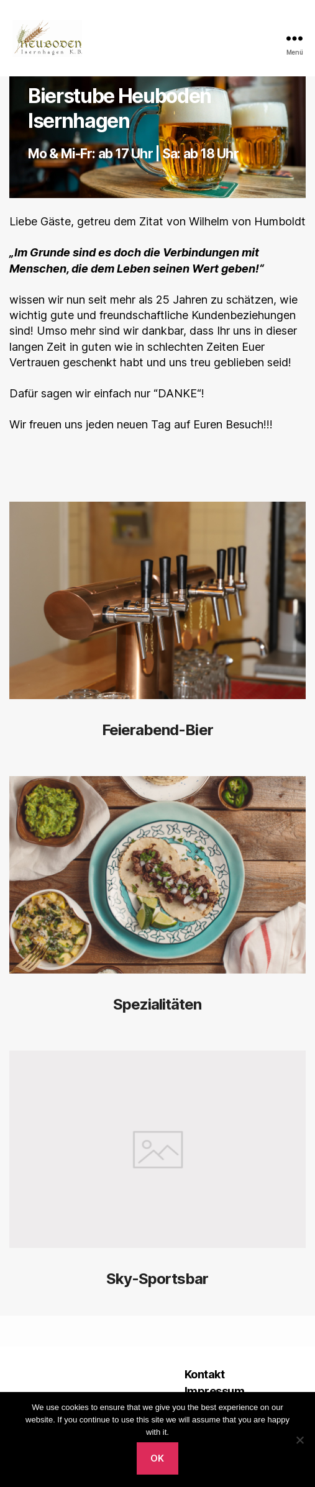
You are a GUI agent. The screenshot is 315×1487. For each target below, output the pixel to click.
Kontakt (205, 1374)
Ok (157, 1458)
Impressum (215, 1391)
